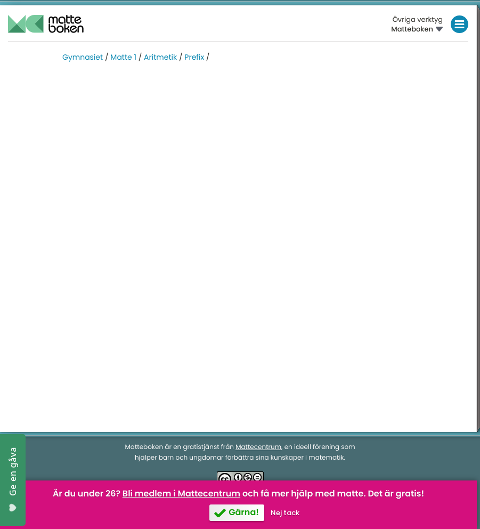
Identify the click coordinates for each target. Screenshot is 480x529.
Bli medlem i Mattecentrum (181, 493)
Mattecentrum (258, 447)
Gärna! (244, 512)
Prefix (194, 57)
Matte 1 (123, 57)
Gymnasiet (82, 57)
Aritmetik (160, 57)
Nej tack (285, 513)
